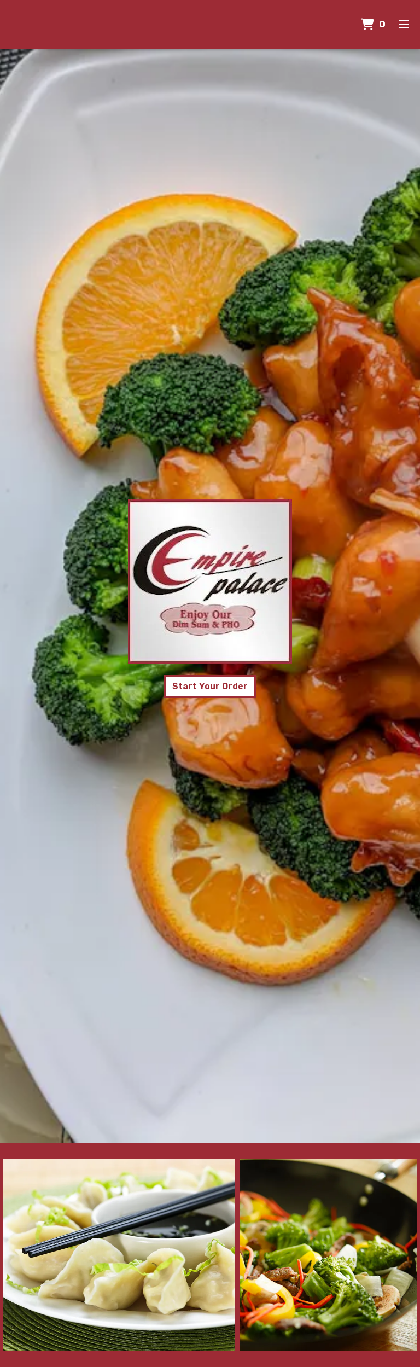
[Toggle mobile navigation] (404, 25)
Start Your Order (210, 686)
